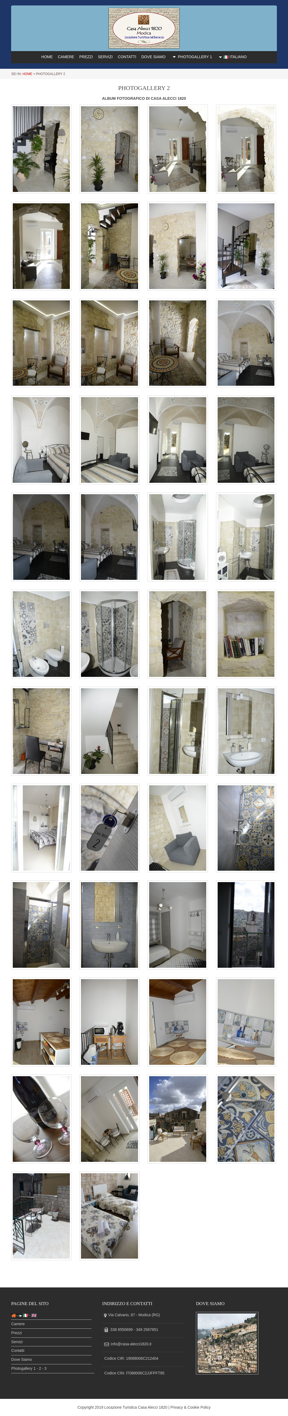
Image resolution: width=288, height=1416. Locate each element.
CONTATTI (127, 57)
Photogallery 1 (23, 1369)
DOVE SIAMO (153, 57)
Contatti (17, 1351)
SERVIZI (105, 57)
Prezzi (16, 1333)
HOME (47, 57)
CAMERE (66, 57)
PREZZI (86, 57)
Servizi (17, 1342)
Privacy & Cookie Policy (190, 1407)
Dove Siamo (21, 1360)
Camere (18, 1324)
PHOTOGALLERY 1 (191, 56)
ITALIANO (232, 57)
